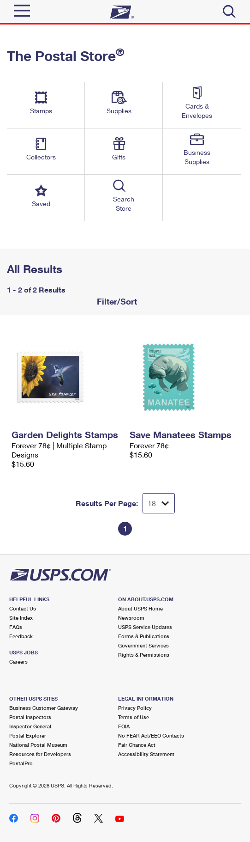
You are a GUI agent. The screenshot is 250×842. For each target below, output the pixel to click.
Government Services (143, 645)
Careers (18, 662)
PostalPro (21, 763)
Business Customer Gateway (43, 708)
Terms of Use (133, 717)
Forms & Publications (143, 636)
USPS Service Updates (145, 627)
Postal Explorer (27, 735)
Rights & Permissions (143, 655)
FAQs (15, 627)
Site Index (21, 618)
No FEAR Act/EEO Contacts (151, 735)
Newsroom (131, 618)
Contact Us (22, 608)
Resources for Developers (40, 754)
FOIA (124, 726)
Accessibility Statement (146, 754)
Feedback (21, 636)
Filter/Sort (116, 301)
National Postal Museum (38, 745)
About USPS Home (140, 608)
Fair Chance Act (136, 745)
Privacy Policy (135, 708)
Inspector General (30, 726)
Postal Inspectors (30, 717)
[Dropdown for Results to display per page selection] (159, 503)
